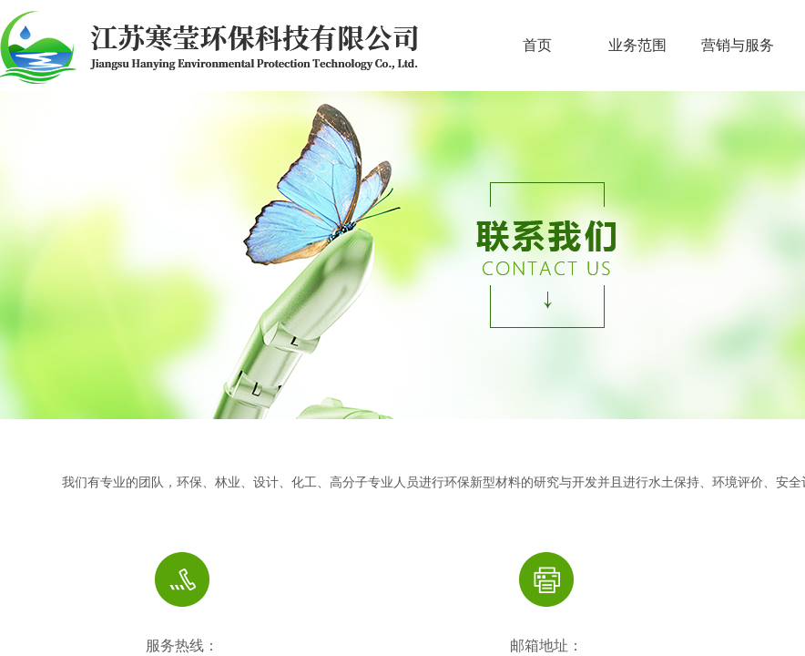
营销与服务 (737, 45)
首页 (537, 45)
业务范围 (637, 45)
